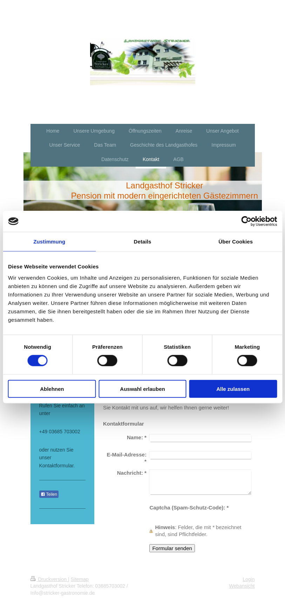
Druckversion (49, 579)
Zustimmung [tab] (49, 242)
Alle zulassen (233, 389)
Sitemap (80, 579)
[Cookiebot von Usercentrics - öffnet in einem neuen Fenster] (246, 221)
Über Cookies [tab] (235, 242)
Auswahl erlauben (142, 389)
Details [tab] (142, 242)
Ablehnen (52, 389)
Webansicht (242, 586)
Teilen (49, 494)
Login (249, 579)
